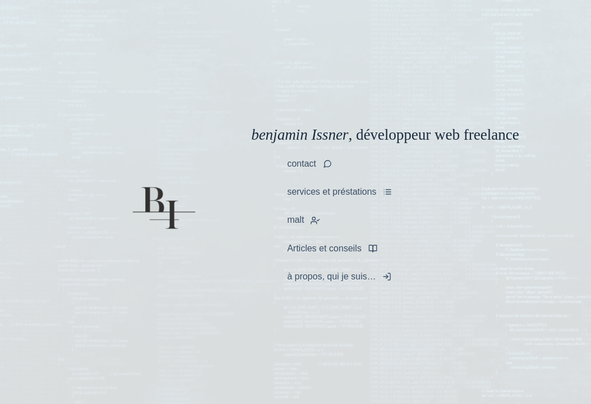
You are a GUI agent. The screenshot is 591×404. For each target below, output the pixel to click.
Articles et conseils (324, 248)
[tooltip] (313, 220)
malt (295, 219)
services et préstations (331, 191)
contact (301, 163)
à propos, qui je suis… (331, 276)
